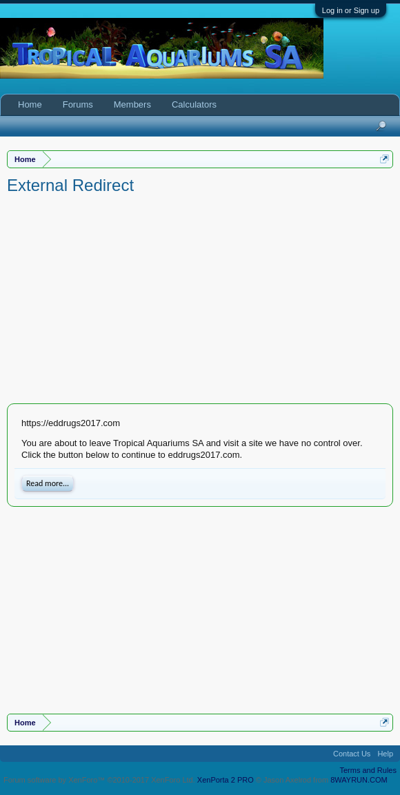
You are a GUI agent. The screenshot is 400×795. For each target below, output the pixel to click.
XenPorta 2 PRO (225, 780)
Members (132, 104)
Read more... (47, 483)
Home (30, 104)
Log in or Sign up (350, 10)
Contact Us (351, 753)
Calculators (194, 104)
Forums (78, 104)
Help (385, 753)
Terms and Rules (368, 770)
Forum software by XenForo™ (99, 780)
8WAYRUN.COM (359, 780)
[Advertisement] (200, 299)
